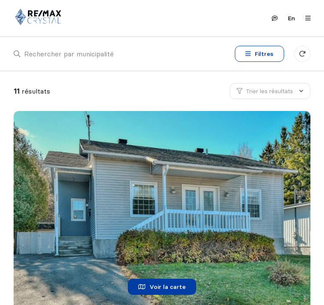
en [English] (291, 18)
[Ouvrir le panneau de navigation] (305, 18)
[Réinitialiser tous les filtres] (302, 54)
